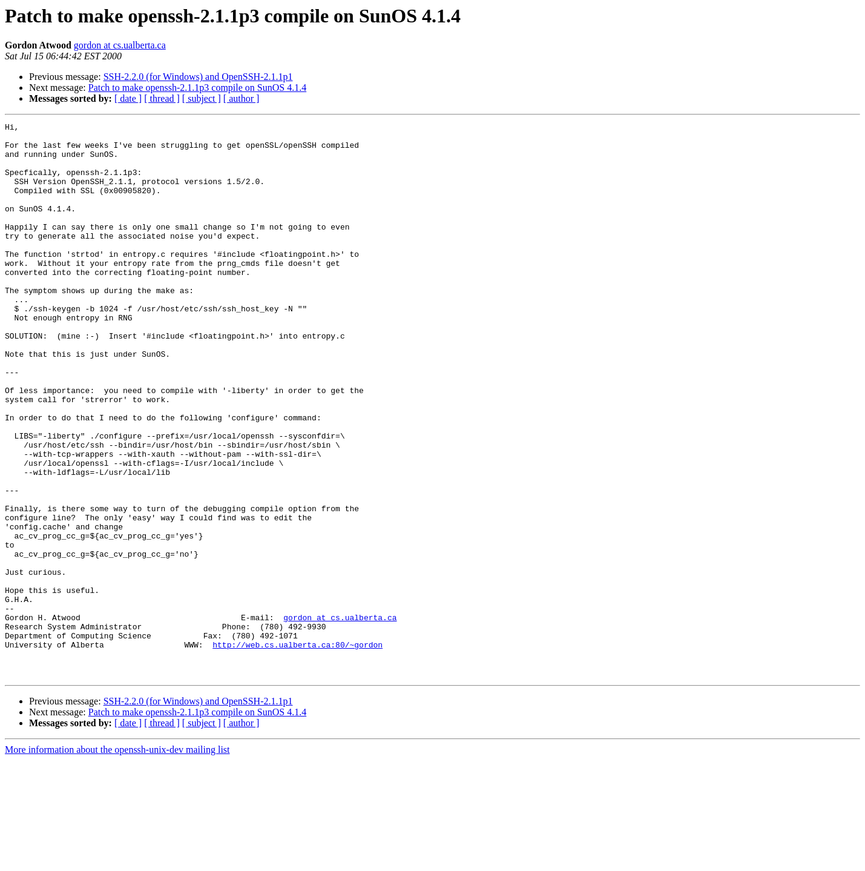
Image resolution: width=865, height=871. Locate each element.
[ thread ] (162, 98)
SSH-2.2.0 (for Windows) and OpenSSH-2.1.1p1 (198, 76)
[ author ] (241, 98)
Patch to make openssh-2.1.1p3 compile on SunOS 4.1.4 (197, 87)
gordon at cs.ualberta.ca (120, 45)
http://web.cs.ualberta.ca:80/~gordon (297, 749)
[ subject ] (201, 98)
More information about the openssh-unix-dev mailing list (117, 860)
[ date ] (128, 98)
